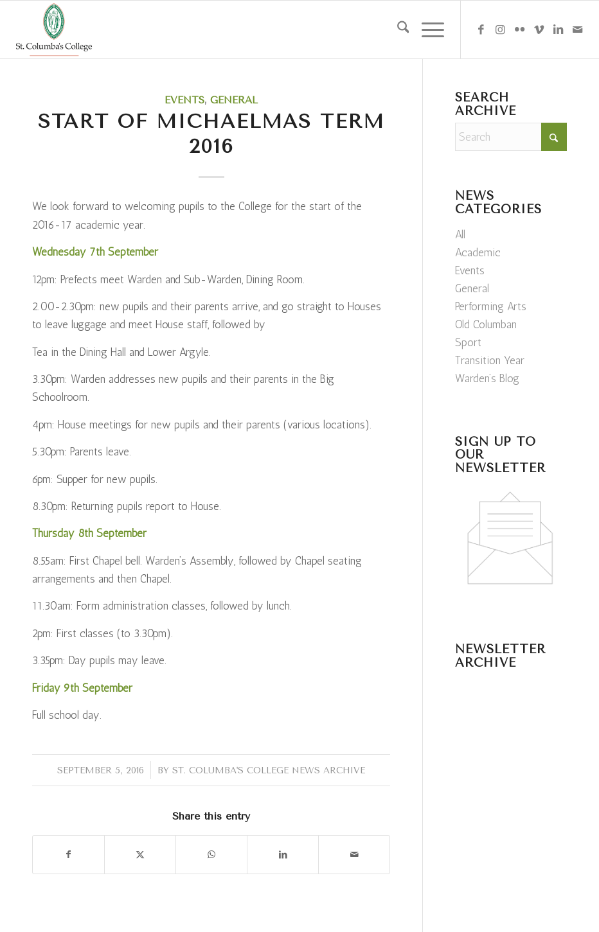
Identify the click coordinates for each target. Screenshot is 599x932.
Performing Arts (490, 306)
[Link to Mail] (577, 29)
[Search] (396, 29)
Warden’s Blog (487, 378)
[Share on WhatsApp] (211, 855)
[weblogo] (54, 29)
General (234, 100)
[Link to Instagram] (500, 29)
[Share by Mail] (354, 855)
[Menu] (426, 29)
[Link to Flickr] (519, 29)
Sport (468, 342)
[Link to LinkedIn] (558, 29)
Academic (478, 252)
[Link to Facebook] (480, 29)
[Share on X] (140, 855)
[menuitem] (396, 29)
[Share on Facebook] (68, 855)
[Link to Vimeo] (538, 29)
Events (184, 100)
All (460, 234)
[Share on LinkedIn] (282, 855)
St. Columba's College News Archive (268, 770)
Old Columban (486, 324)
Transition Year (489, 360)
